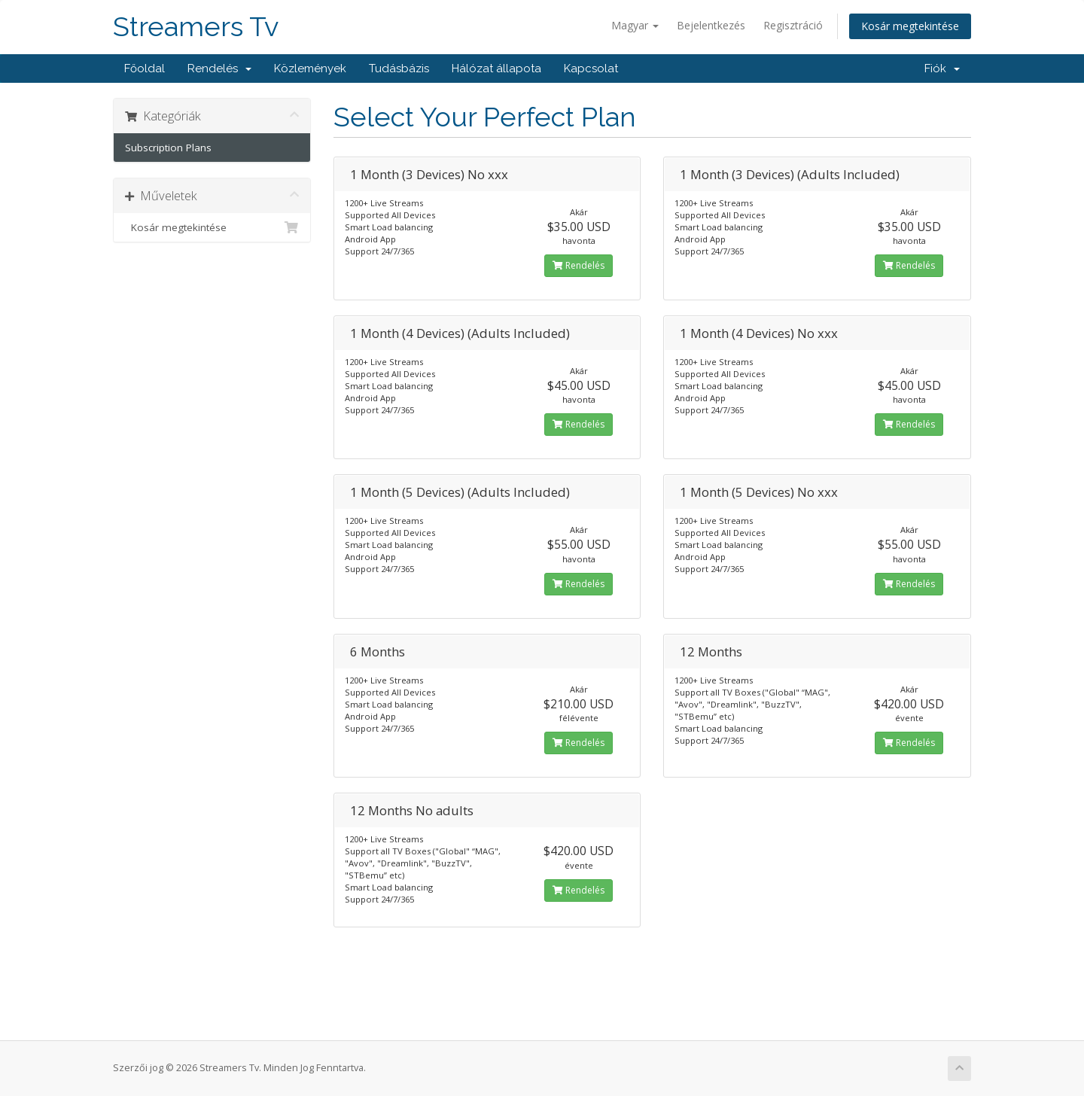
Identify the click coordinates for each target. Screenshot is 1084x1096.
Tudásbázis (399, 68)
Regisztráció (793, 25)
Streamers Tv (196, 27)
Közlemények (310, 68)
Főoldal (144, 68)
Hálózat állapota (496, 68)
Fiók (942, 68)
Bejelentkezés (711, 25)
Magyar (635, 25)
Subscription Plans (168, 147)
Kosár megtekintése (910, 26)
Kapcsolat (591, 68)
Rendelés (219, 68)
